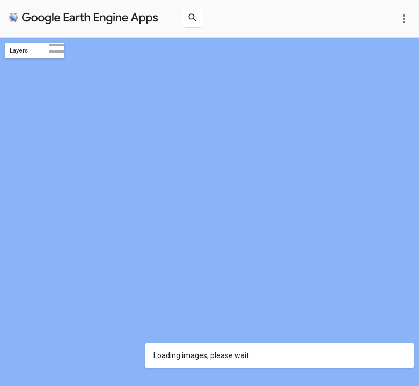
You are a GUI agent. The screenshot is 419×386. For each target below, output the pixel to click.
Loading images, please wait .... (205, 355)
